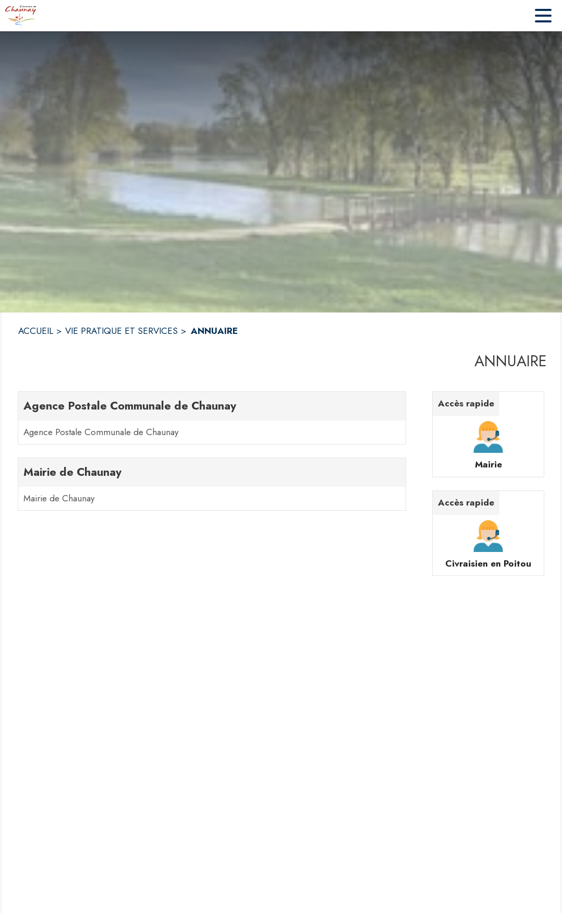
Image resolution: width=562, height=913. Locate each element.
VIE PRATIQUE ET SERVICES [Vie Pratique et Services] (121, 331)
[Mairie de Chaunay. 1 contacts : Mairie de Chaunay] (212, 484)
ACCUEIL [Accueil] (35, 331)
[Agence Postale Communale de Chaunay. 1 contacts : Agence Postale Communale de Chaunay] (212, 418)
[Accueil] (20, 15)
